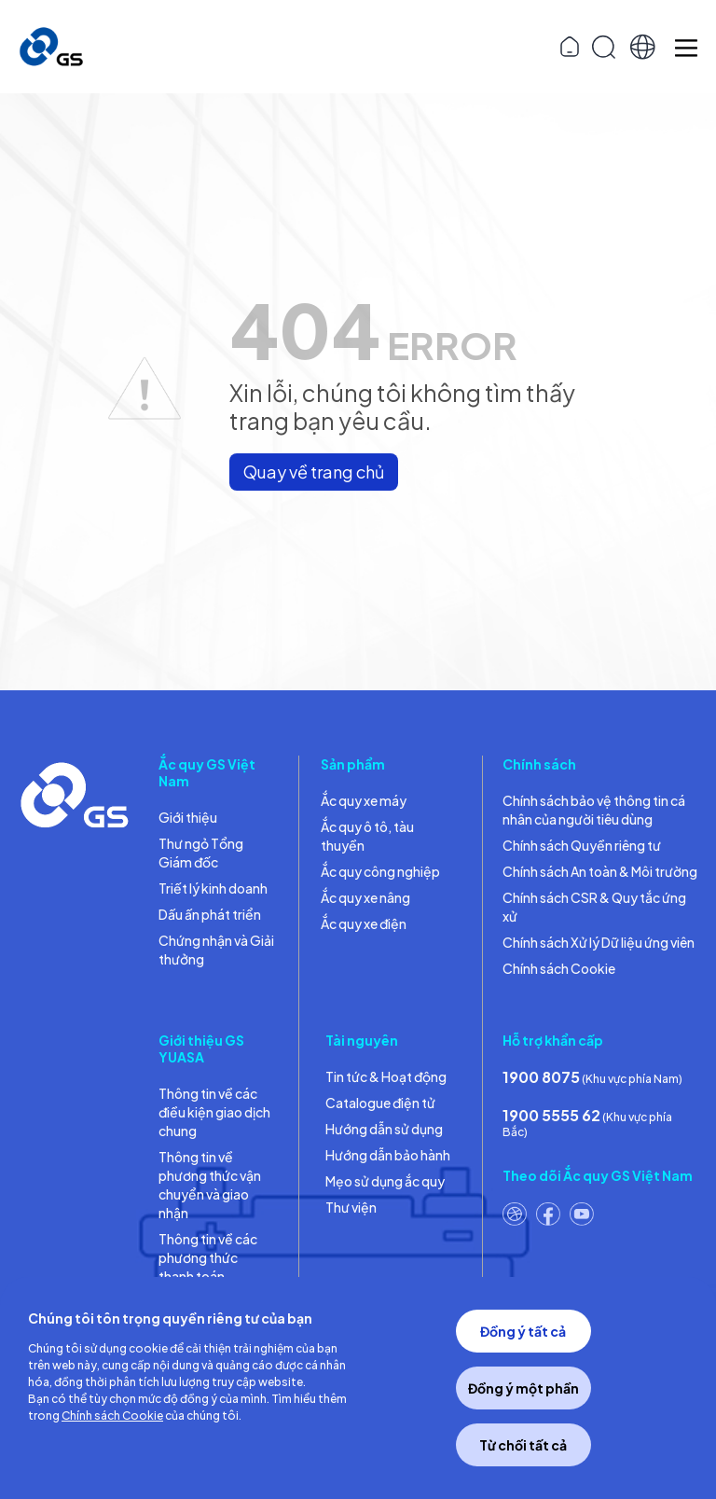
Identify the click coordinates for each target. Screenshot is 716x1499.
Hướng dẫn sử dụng (384, 1128)
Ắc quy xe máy (363, 800)
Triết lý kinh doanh (213, 888)
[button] (642, 47)
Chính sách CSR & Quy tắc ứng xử (594, 906)
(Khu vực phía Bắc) (587, 1122)
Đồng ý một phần (523, 1388)
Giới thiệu (187, 817)
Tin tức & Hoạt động (386, 1076)
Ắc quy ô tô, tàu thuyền (367, 836)
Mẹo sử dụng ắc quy (385, 1181)
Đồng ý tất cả (523, 1331)
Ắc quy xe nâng (365, 897)
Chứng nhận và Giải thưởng (216, 949)
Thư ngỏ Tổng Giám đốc (200, 852)
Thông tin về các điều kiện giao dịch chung (214, 1112)
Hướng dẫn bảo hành (387, 1154)
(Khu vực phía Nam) (592, 1077)
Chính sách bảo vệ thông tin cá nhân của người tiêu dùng (594, 809)
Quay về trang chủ (313, 471)
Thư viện (351, 1207)
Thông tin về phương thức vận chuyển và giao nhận (209, 1184)
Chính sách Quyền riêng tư (582, 845)
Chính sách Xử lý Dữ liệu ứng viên (599, 942)
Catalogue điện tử (380, 1102)
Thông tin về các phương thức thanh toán (207, 1257)
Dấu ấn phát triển (209, 914)
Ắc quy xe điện (363, 923)
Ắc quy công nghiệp (380, 871)
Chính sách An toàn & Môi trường (600, 871)
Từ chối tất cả (523, 1445)
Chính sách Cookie (559, 968)
